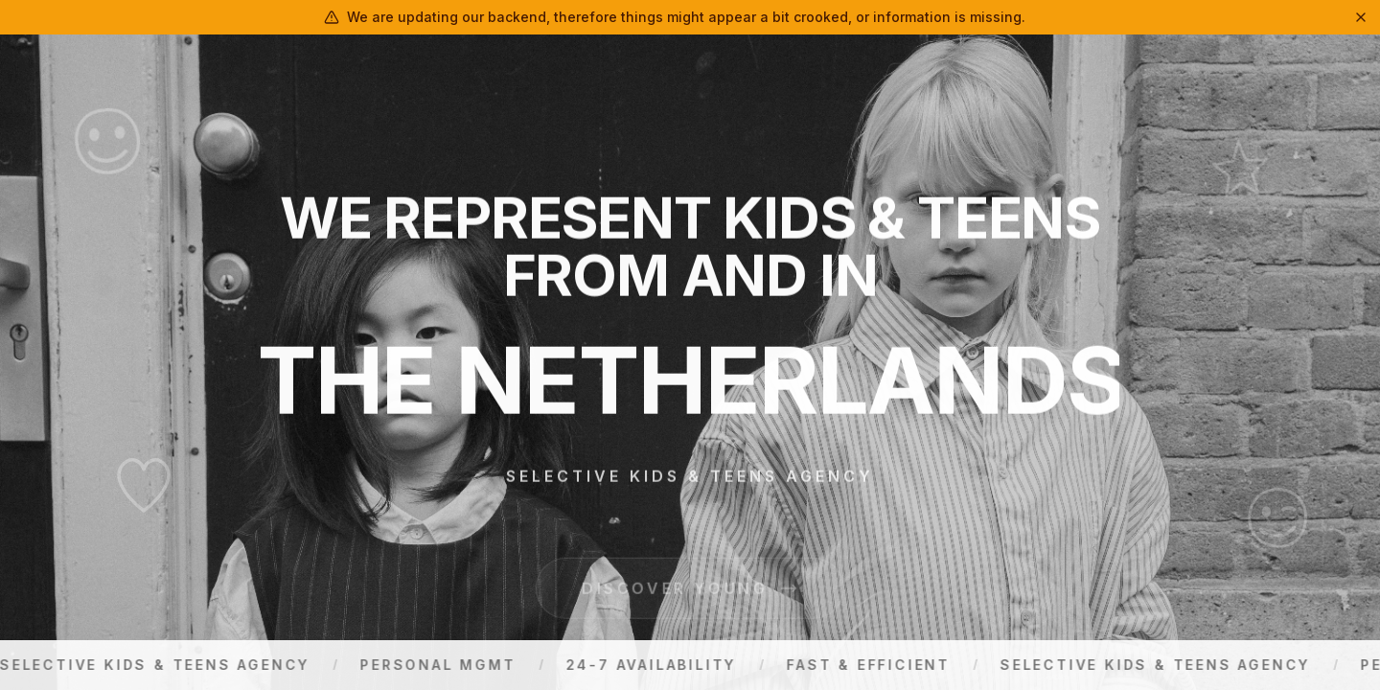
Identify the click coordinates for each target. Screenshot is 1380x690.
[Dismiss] (1360, 17)
